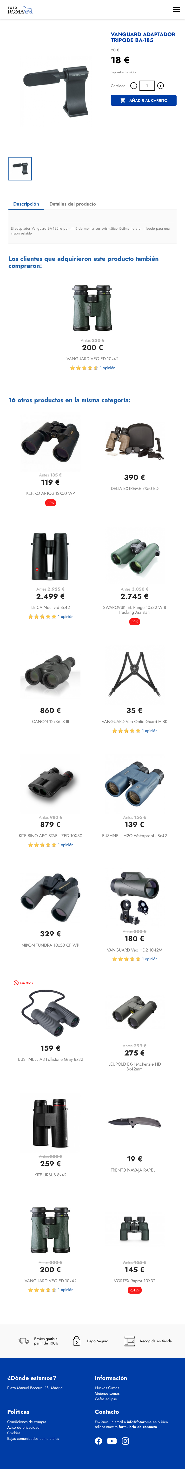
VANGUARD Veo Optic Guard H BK (134, 721)
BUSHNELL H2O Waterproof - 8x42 (134, 836)
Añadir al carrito (143, 100)
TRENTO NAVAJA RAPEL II (135, 1170)
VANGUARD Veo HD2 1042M (134, 950)
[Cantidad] (147, 86)
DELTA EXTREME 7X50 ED (135, 488)
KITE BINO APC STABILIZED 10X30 (50, 836)
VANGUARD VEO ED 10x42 (92, 359)
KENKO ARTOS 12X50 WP (50, 493)
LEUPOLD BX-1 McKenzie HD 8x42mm (134, 1066)
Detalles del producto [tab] (72, 203)
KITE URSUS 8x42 (50, 1175)
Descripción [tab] (26, 203)
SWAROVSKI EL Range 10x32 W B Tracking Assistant (134, 609)
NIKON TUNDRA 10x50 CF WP (50, 945)
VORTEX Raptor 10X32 (134, 1281)
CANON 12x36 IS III (50, 721)
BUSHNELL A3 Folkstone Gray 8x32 (50, 1059)
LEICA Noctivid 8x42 (50, 607)
